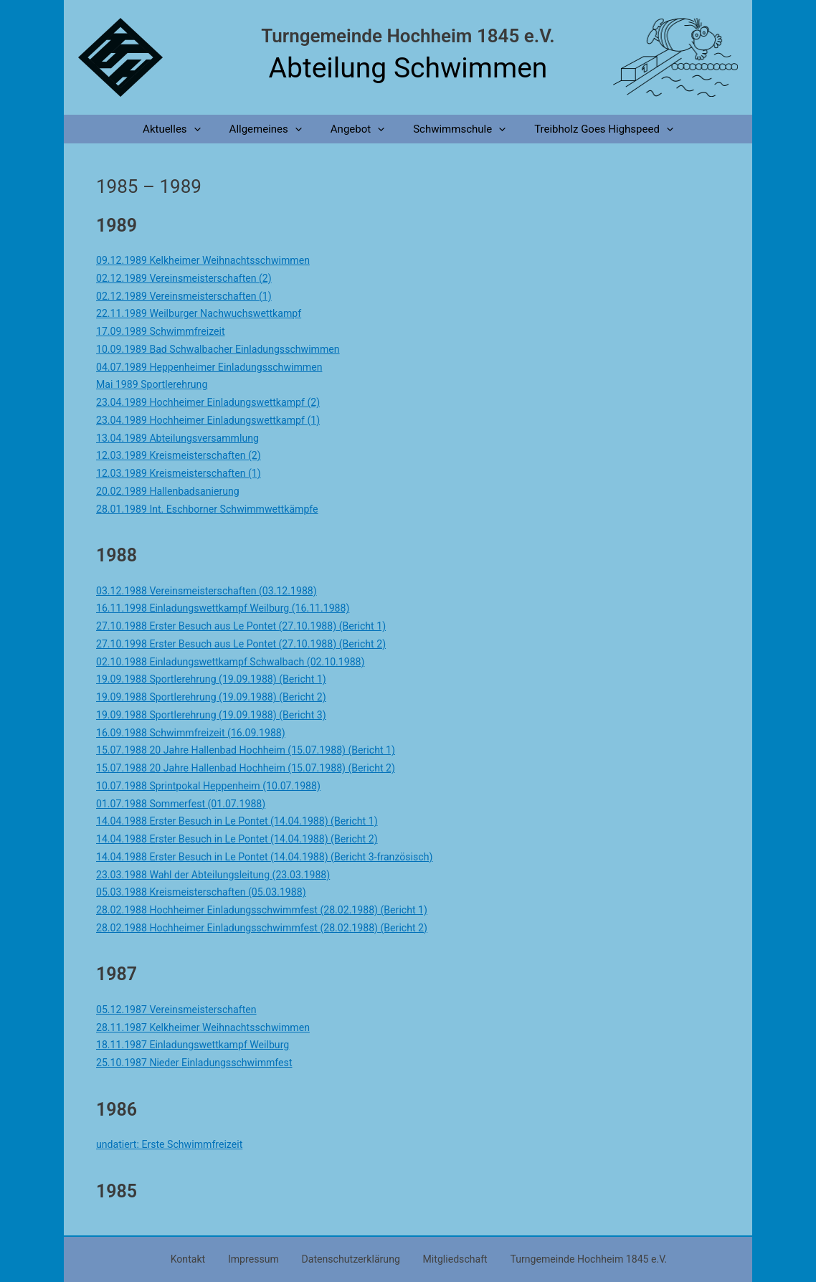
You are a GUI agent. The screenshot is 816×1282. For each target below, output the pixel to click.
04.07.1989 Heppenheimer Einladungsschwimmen (216, 367)
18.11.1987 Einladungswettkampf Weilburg (198, 1044)
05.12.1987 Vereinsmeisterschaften (181, 1009)
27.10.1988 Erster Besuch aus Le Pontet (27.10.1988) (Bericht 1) (250, 625)
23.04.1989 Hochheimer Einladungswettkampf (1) (215, 420)
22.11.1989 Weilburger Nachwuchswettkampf (205, 313)
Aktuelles (186, 129)
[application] (208, 129)
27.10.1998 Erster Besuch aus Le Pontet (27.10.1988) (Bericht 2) (250, 643)
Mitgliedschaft (443, 1258)
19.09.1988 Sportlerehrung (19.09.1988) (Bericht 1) (218, 679)
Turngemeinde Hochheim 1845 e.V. (407, 36)
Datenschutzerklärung (346, 1258)
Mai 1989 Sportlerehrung (155, 384)
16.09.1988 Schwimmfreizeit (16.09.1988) (196, 732)
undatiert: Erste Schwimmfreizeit (174, 1144)
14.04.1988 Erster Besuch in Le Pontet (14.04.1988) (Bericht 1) (245, 821)
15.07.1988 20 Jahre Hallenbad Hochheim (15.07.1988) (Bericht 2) (255, 767)
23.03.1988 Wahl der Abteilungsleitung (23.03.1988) (220, 874)
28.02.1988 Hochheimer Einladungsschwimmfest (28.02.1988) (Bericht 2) (272, 927)
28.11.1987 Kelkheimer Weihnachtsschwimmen (209, 1027)
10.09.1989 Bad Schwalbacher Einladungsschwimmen (225, 349)
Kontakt (200, 1258)
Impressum (256, 1258)
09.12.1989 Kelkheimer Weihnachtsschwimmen (209, 260)
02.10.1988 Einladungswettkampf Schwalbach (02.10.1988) (238, 661)
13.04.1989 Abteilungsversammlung (182, 438)
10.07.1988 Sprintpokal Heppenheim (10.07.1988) (215, 785)
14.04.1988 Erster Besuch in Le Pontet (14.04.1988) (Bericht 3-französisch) (275, 856)
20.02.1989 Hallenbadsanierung (172, 491)
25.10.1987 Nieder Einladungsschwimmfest (200, 1062)
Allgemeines (273, 129)
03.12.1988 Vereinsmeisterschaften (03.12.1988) (213, 590)
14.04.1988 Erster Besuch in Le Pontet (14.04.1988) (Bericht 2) (245, 838)
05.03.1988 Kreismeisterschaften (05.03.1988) (207, 891)
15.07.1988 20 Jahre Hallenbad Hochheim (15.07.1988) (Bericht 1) (255, 750)
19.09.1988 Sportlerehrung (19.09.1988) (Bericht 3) (218, 714)
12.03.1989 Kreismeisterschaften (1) (183, 473)
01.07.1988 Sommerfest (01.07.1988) (186, 803)
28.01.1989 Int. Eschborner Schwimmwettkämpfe (214, 509)
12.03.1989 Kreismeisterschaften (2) (183, 455)
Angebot (357, 129)
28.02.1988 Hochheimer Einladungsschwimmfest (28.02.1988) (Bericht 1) (272, 909)
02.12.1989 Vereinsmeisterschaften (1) (189, 296)
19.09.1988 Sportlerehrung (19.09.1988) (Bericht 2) (218, 696)
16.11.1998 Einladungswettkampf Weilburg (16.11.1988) (231, 608)
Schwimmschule (452, 129)
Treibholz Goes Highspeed (589, 129)
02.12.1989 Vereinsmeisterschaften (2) (189, 278)
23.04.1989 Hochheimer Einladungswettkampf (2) (215, 402)
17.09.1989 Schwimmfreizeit (164, 331)
